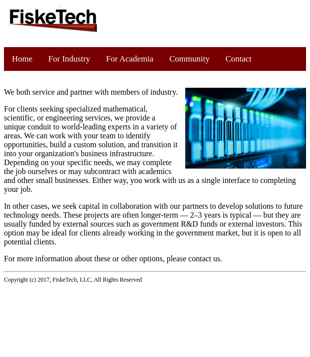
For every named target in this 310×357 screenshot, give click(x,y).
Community (189, 58)
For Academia (130, 58)
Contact (238, 58)
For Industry (70, 58)
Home (22, 58)
